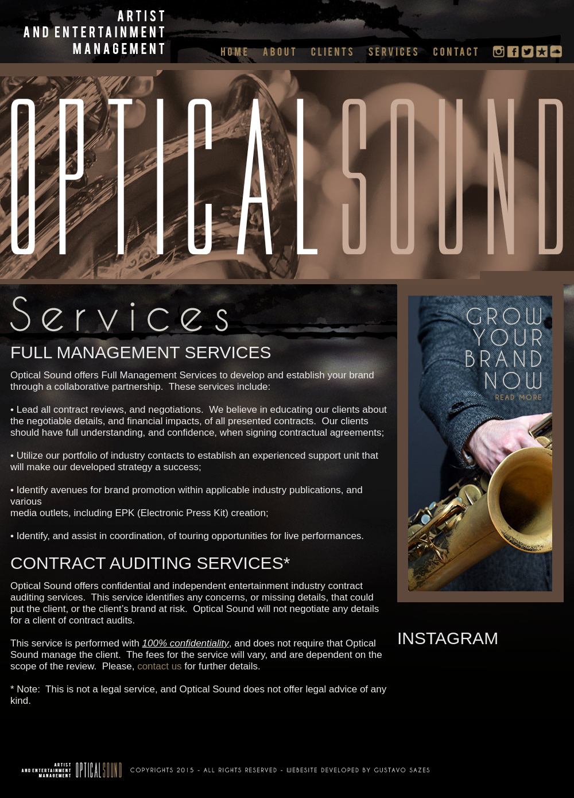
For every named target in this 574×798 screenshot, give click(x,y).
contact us (159, 666)
